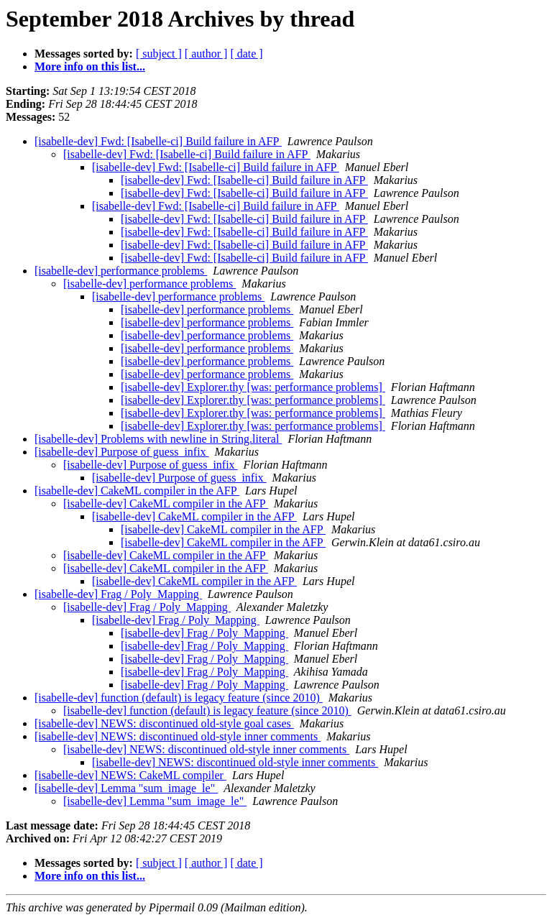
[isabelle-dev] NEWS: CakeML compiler (130, 775)
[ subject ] (159, 53)
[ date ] (246, 53)
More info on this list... (89, 66)
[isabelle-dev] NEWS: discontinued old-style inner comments (177, 736)
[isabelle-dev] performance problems (120, 270)
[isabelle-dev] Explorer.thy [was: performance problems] (253, 387)
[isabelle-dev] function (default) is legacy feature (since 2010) (178, 697)
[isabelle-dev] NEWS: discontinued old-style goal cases (164, 723)
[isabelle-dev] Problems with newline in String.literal (158, 439)
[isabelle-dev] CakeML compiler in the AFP (136, 490)
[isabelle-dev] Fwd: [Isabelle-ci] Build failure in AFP (158, 141)
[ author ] (206, 53)
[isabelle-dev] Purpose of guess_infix (121, 452)
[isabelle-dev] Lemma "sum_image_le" (126, 788)
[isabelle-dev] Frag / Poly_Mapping (118, 594)
